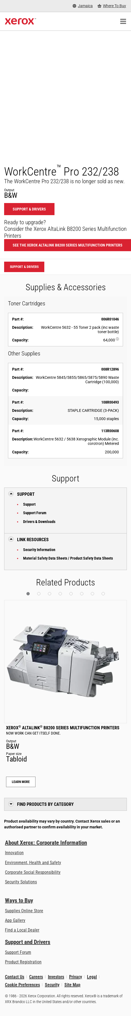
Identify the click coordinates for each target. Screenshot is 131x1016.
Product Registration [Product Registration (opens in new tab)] (23, 962)
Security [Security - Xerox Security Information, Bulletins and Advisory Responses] (52, 984)
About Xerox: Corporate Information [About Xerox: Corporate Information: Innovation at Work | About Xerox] (46, 842)
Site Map (72, 984)
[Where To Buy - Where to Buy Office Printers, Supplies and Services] (112, 6)
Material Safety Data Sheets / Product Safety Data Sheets (68, 558)
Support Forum (34, 513)
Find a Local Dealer (22, 930)
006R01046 (110, 319)
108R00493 (110, 402)
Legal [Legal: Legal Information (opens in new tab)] (92, 976)
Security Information (39, 549)
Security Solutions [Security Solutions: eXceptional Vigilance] (21, 881)
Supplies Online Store (24, 910)
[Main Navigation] (123, 21)
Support (29, 504)
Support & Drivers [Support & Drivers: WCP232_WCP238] (29, 209)
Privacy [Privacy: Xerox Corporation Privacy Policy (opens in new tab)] (75, 976)
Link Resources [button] (33, 539)
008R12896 (110, 369)
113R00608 (110, 431)
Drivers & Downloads (39, 521)
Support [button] (26, 494)
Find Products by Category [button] (45, 804)
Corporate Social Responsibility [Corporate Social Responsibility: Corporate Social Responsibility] (33, 872)
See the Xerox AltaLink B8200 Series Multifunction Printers (67, 245)
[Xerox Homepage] (20, 21)
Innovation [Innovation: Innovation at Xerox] (14, 852)
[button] (28, 593)
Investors (56, 976)
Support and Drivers (27, 942)
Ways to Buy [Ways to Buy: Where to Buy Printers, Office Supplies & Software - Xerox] (19, 900)
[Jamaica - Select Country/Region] (83, 6)
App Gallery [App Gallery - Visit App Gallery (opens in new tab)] (15, 920)
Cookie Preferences (22, 984)
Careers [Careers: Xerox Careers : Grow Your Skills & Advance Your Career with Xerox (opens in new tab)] (36, 976)
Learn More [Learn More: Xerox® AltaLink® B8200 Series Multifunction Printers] (21, 782)
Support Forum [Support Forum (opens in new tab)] (18, 952)
